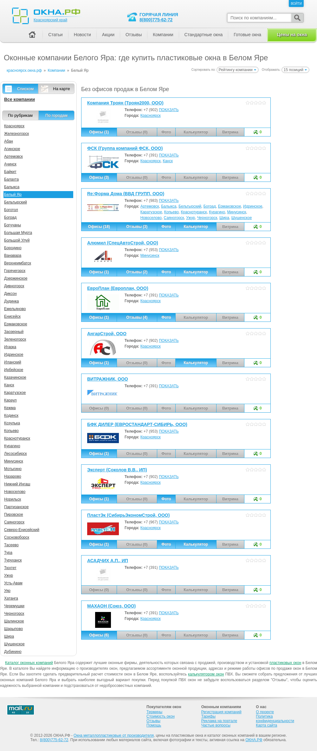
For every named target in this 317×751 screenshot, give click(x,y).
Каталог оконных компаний (29, 663)
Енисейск (12, 316)
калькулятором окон (206, 674)
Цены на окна (292, 34)
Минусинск (236, 212)
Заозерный (13, 331)
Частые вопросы (215, 725)
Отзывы (134, 34)
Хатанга (11, 598)
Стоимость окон (160, 716)
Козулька (12, 423)
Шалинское (14, 621)
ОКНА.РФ (253, 740)
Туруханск (13, 560)
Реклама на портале (219, 721)
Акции (108, 34)
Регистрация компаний (221, 712)
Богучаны (12, 225)
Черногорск (207, 218)
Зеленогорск (15, 339)
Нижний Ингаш (17, 484)
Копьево (171, 212)
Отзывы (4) (136, 317)
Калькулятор (196, 226)
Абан (8, 141)
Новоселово (151, 218)
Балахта (11, 179)
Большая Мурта (18, 232)
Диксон (10, 293)
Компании (163, 34)
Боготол (11, 210)
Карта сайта (266, 725)
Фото (166, 226)
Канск (168, 161)
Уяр (7, 590)
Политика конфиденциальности (275, 718)
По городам (56, 115)
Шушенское (241, 218)
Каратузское (151, 212)
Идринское (252, 206)
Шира (224, 218)
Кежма (10, 408)
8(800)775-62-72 (155, 19)
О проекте (265, 712)
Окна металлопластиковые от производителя (114, 735)
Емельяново (15, 309)
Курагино (217, 212)
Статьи (55, 34)
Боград (210, 206)
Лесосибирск (15, 453)
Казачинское (15, 377)
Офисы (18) (99, 226)
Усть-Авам (13, 583)
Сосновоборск (16, 537)
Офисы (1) (99, 132)
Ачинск (10, 164)
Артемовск (149, 206)
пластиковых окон (285, 663)
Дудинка (11, 301)
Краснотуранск (194, 212)
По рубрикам (20, 115)
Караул (10, 400)
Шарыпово (13, 629)
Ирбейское (13, 370)
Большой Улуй (16, 240)
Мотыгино (13, 469)
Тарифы (208, 716)
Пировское (13, 514)
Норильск (12, 499)
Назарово (12, 476)
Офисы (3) (99, 177)
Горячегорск (14, 271)
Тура (8, 552)
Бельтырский (189, 206)
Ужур (190, 218)
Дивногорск (14, 286)
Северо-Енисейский (21, 530)
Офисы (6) (99, 635)
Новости (82, 34)
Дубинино (13, 651)
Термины (154, 712)
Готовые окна (247, 34)
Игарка (10, 347)
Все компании (19, 99)
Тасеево (11, 545)
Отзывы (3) (136, 226)
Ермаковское (229, 206)
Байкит (10, 171)
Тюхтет (10, 568)
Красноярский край (50, 20)
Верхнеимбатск (17, 263)
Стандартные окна (203, 34)
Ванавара (12, 255)
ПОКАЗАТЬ (168, 110)
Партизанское (16, 507)
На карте (61, 88)
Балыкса (168, 206)
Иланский (12, 362)
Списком (25, 88)
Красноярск (150, 115)
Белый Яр (13, 194)
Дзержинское (15, 278)
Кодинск (11, 415)
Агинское (12, 149)
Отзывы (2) (136, 272)
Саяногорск (174, 218)
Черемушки (14, 606)
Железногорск (16, 133)
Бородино (13, 248)
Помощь (153, 725)
